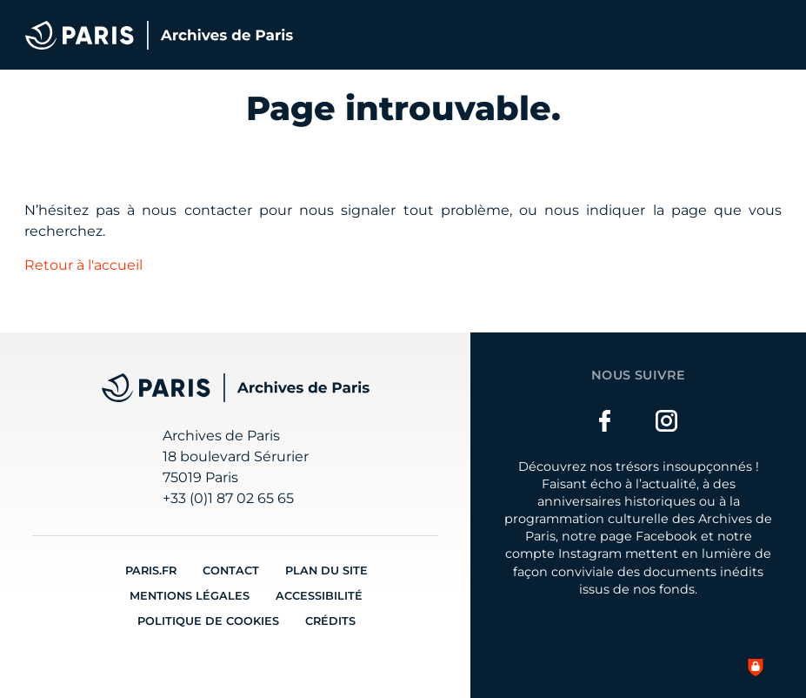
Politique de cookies (208, 621)
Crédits (330, 621)
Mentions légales (190, 595)
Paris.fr (151, 570)
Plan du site (326, 570)
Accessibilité (319, 595)
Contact (231, 570)
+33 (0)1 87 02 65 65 (228, 498)
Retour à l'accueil (83, 265)
